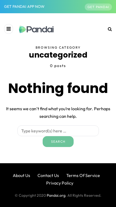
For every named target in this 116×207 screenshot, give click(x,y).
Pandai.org (56, 195)
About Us (21, 175)
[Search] (58, 130)
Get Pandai (98, 7)
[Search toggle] (108, 29)
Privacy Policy (59, 183)
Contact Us (48, 175)
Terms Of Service (83, 175)
